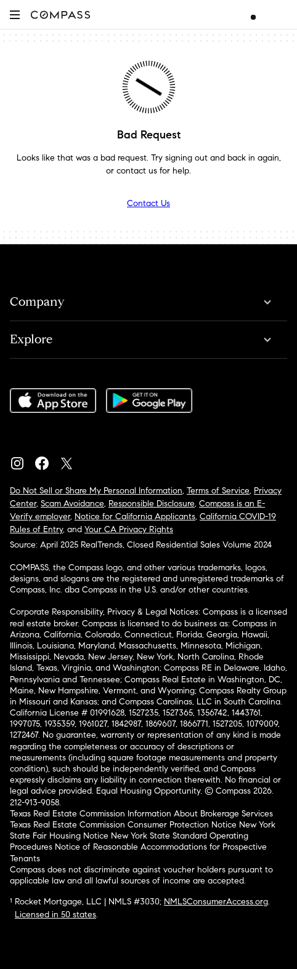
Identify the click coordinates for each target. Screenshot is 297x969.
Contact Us (148, 203)
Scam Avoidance (72, 503)
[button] (15, 14)
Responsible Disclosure (151, 503)
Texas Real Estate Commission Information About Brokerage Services (141, 813)
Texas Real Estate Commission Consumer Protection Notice (123, 824)
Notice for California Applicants (135, 516)
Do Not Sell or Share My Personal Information (96, 490)
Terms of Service (218, 490)
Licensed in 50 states (55, 914)
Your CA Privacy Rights (128, 529)
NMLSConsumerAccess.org (216, 901)
